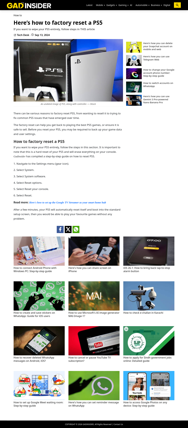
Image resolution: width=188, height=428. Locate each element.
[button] (104, 5)
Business (155, 5)
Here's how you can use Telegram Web (156, 58)
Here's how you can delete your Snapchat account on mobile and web (158, 46)
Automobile (141, 5)
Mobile (99, 5)
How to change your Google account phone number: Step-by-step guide (158, 72)
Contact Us (118, 424)
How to (18, 15)
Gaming (122, 5)
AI (131, 5)
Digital (166, 5)
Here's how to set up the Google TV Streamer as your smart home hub (67, 202)
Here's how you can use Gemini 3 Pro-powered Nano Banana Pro (156, 99)
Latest (89, 5)
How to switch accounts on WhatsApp (158, 85)
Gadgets (110, 5)
